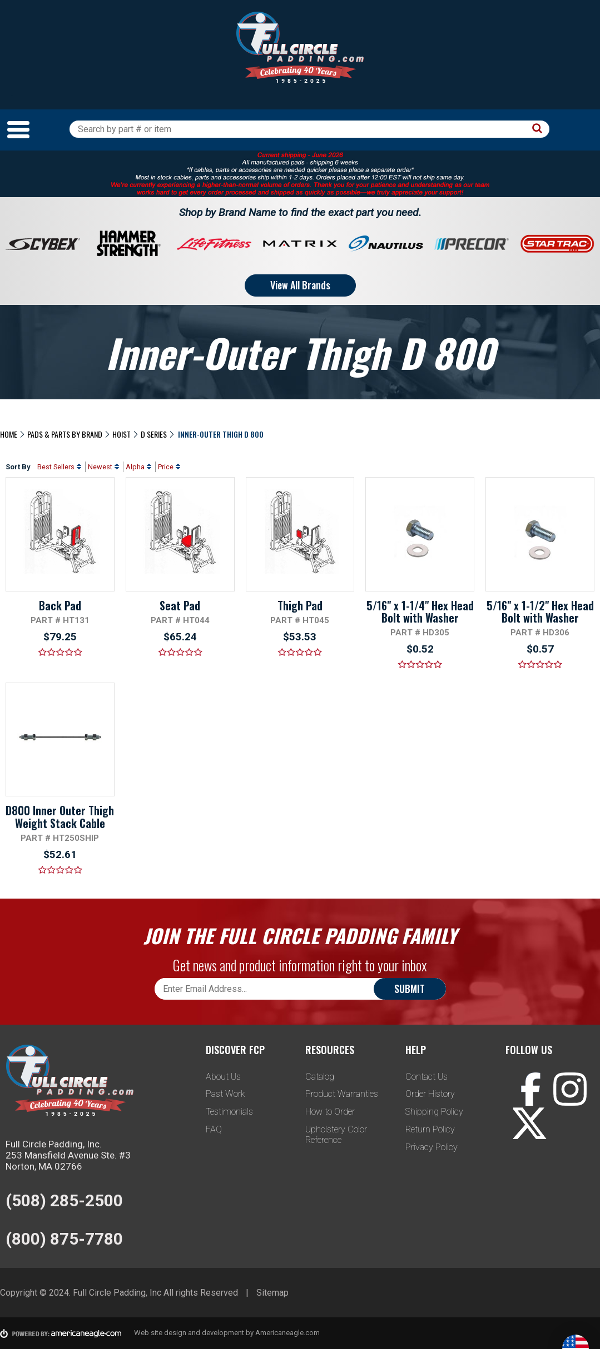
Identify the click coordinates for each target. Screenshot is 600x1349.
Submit (409, 988)
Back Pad (60, 605)
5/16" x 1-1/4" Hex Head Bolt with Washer (420, 611)
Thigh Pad (300, 605)
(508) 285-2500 (64, 1200)
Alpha (135, 467)
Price (165, 467)
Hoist (121, 434)
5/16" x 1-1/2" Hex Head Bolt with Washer (540, 611)
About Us (223, 1076)
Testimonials (229, 1111)
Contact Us (426, 1076)
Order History (430, 1094)
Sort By (18, 467)
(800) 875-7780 (64, 1238)
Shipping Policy (434, 1111)
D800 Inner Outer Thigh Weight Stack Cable (60, 816)
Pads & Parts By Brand (64, 434)
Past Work (225, 1094)
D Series (154, 434)
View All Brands (300, 285)
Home (8, 434)
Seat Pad (180, 605)
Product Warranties (341, 1094)
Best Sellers (56, 467)
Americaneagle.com (287, 1332)
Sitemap (272, 1292)
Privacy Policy (431, 1147)
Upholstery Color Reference (336, 1134)
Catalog (319, 1076)
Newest (100, 467)
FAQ (214, 1129)
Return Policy (430, 1129)
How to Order (330, 1111)
